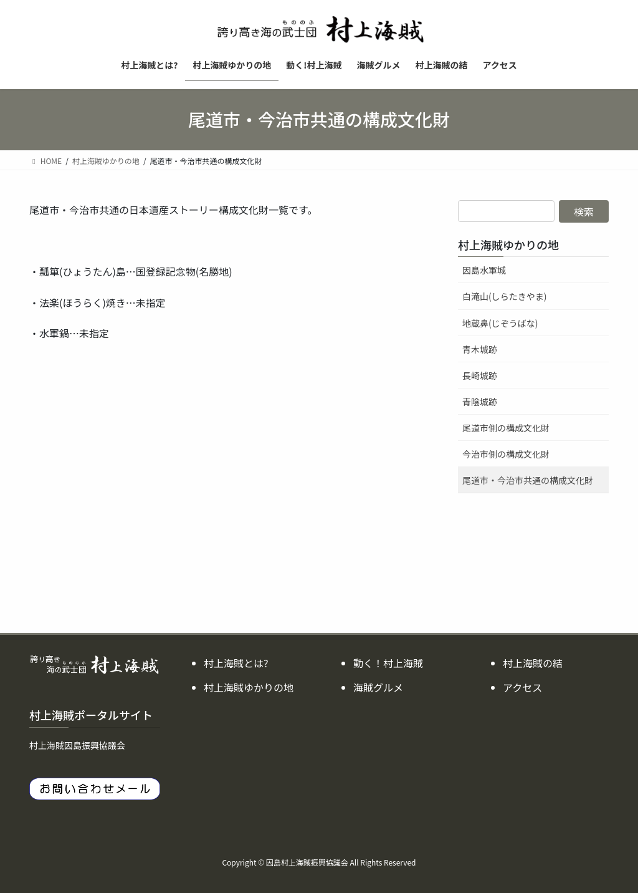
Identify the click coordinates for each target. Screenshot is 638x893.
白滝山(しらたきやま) (504, 296)
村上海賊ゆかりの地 (508, 244)
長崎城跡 (479, 375)
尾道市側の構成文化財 (506, 428)
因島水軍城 (484, 270)
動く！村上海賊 (388, 662)
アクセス (522, 687)
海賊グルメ (378, 687)
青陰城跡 (479, 401)
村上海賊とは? (236, 662)
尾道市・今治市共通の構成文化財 (527, 480)
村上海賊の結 (533, 662)
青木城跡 (479, 349)
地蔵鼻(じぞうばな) (500, 323)
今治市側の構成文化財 (506, 454)
